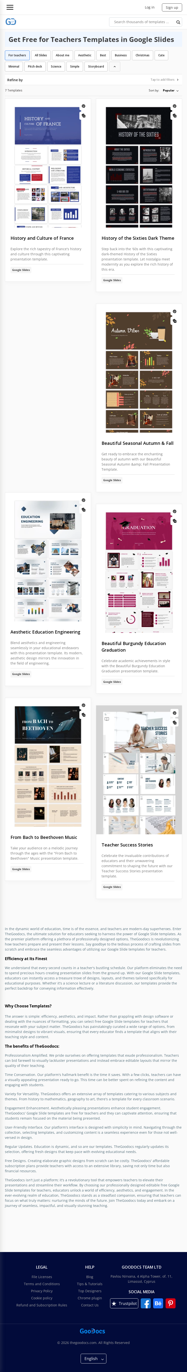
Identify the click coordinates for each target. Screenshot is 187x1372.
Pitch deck (35, 66)
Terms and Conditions (42, 1284)
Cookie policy (41, 1298)
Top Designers (90, 1291)
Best (103, 55)
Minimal (14, 66)
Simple (74, 66)
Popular (168, 90)
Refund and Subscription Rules (41, 1305)
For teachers (17, 55)
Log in (150, 7)
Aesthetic (84, 55)
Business (121, 55)
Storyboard (96, 66)
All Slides (41, 55)
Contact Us (90, 1305)
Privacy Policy (42, 1291)
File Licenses (42, 1276)
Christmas (143, 55)
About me (62, 55)
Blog (89, 1276)
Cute (161, 55)
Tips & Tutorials (90, 1284)
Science (56, 66)
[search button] (178, 22)
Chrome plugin (90, 1298)
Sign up (172, 7)
